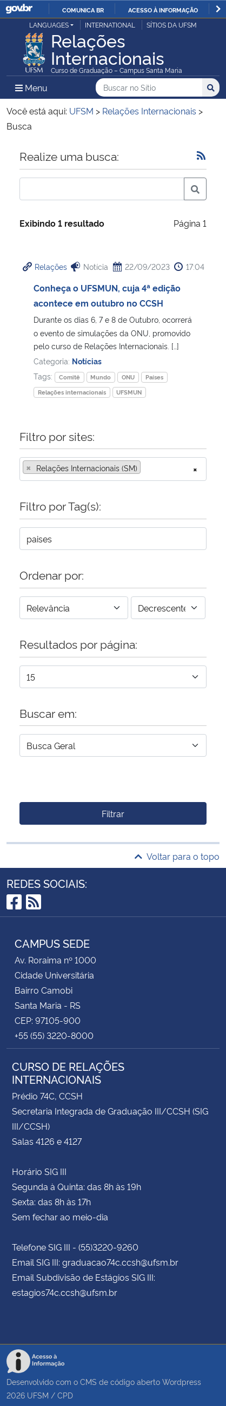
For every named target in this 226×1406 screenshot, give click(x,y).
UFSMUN (129, 392)
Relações (51, 266)
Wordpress (181, 1381)
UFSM (38, 1395)
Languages (49, 24)
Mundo (100, 377)
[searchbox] (146, 468)
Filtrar (113, 813)
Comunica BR (83, 9)
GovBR (18, 9)
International (110, 24)
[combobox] (113, 469)
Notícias (87, 361)
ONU (128, 377)
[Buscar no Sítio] (149, 87)
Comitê (69, 377)
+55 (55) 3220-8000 (54, 1035)
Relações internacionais (72, 392)
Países (154, 377)
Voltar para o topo (177, 856)
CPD (65, 1395)
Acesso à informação (163, 9)
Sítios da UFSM (172, 24)
